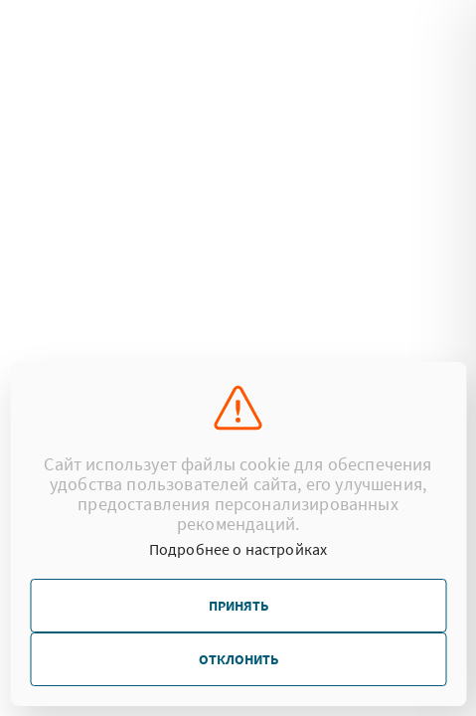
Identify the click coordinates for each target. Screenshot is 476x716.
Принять (238, 606)
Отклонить (238, 659)
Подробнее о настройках (238, 549)
